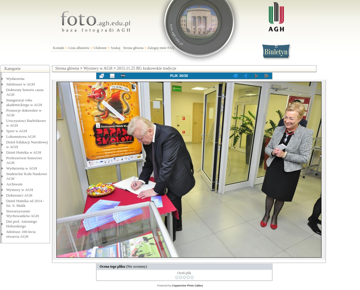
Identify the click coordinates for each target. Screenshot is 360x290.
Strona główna (133, 48)
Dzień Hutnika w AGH (23, 152)
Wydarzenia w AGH (21, 168)
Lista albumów (79, 48)
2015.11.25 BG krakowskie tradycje (146, 68)
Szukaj (115, 48)
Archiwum (14, 184)
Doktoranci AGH (19, 195)
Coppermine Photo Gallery (187, 285)
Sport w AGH (16, 131)
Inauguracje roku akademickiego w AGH (24, 102)
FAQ (171, 48)
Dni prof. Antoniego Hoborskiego (21, 223)
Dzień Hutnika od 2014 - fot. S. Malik (25, 203)
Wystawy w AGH (19, 189)
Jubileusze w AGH (20, 84)
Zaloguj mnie (157, 48)
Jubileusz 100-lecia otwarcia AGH (21, 234)
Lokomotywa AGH (21, 136)
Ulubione (100, 48)
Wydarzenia (15, 78)
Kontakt (58, 48)
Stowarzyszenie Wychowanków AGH (22, 213)
